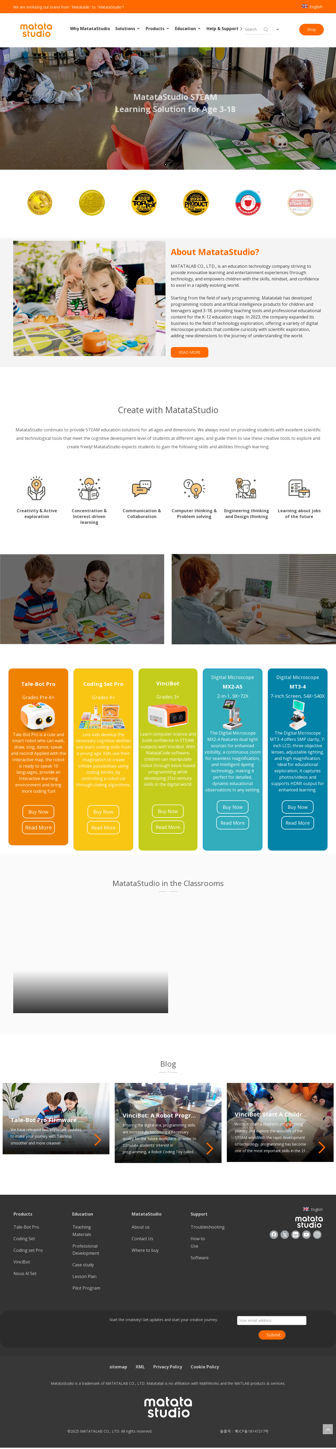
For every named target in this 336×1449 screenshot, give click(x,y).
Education (188, 28)
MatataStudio (147, 1214)
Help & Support (225, 28)
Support (199, 1214)
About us (141, 1227)
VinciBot (21, 1262)
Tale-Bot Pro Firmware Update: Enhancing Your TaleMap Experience (48, 1120)
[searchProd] (254, 29)
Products (158, 28)
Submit (273, 1335)
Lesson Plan (84, 1276)
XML (140, 1367)
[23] (38, 716)
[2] (168, 1072)
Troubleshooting (208, 1227)
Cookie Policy (205, 1367)
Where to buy (145, 1250)
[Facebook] (274, 1234)
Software (200, 1258)
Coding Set (24, 1239)
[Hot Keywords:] (266, 29)
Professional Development (85, 1249)
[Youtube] (306, 1234)
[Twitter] (284, 1234)
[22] (298, 714)
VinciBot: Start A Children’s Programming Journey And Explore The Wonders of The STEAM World (272, 1114)
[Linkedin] (295, 1234)
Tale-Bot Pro (26, 1227)
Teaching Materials (81, 1230)
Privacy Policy (167, 1367)
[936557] (309, 1222)
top (328, 1429)
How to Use (198, 1242)
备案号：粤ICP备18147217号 (243, 1431)
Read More (38, 827)
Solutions (127, 28)
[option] (38, 203)
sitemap (118, 1367)
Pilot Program (86, 1288)
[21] (233, 714)
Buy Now (38, 812)
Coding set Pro (28, 1250)
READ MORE (189, 352)
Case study (83, 1265)
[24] (168, 715)
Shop (311, 29)
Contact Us (142, 1239)
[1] (168, 891)
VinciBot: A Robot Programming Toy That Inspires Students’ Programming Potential (160, 1115)
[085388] (89, 298)
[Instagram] (317, 1234)
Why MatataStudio (90, 28)
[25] (103, 716)
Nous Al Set (24, 1273)
